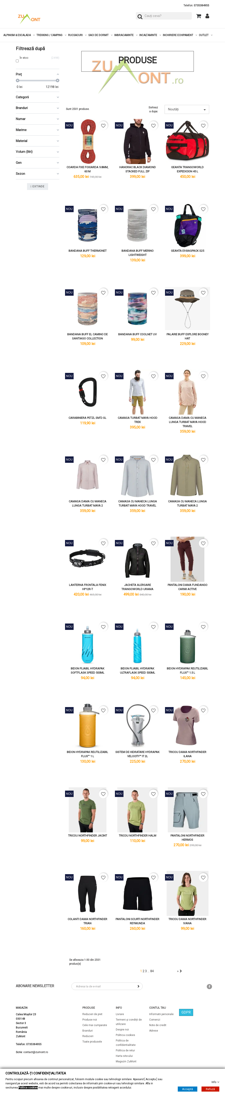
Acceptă (187, 1088)
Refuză (210, 1088)
